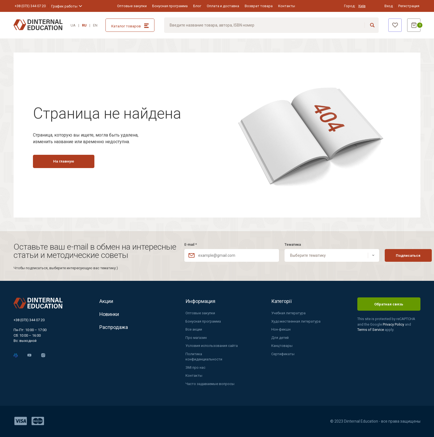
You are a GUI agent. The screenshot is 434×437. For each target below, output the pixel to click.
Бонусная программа (170, 6)
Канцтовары (282, 346)
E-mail (190, 244)
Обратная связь (388, 304)
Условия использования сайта (211, 346)
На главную (63, 161)
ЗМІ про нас (195, 367)
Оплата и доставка (223, 6)
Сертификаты (282, 354)
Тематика (287, 244)
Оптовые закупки (132, 6)
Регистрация (408, 6)
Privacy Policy (394, 324)
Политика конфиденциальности (203, 357)
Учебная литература (288, 313)
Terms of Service (371, 330)
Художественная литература (296, 321)
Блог (197, 6)
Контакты (286, 6)
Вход (388, 6)
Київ (362, 6)
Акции (106, 301)
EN (95, 25)
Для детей (280, 338)
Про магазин (196, 338)
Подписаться (396, 255)
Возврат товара (259, 6)
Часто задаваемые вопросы (209, 384)
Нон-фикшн (281, 329)
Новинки (109, 314)
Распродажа (113, 327)
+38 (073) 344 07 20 (30, 6)
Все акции (193, 329)
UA (73, 25)
